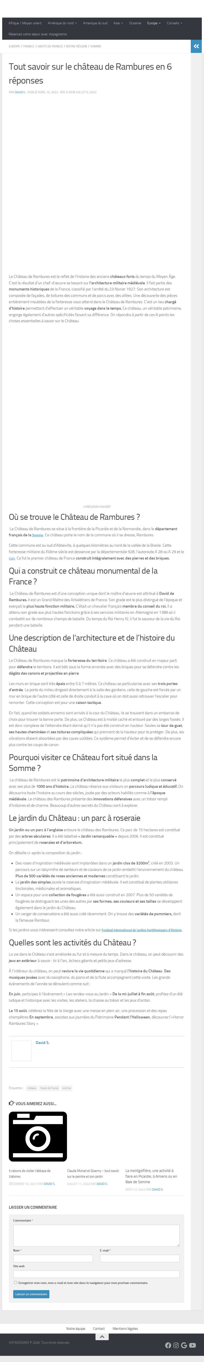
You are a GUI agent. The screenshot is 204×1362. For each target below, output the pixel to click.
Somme (106, 46)
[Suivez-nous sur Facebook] (168, 1352)
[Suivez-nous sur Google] (184, 1352)
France (31, 46)
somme (66, 1094)
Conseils (173, 23)
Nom (17, 1257)
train (13, 558)
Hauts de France (55, 46)
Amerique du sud (95, 23)
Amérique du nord (61, 23)
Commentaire (23, 1227)
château (32, 1094)
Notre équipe (75, 1335)
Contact (99, 1335)
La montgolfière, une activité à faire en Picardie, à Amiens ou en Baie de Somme (151, 1182)
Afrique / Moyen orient (25, 23)
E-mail (105, 1257)
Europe (152, 23)
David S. (20, 92)
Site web (19, 1272)
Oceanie (135, 23)
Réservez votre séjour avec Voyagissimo (38, 34)
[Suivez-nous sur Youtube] (192, 1352)
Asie (117, 23)
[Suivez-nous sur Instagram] (176, 1352)
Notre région (85, 46)
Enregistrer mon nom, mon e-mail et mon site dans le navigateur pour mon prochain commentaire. (83, 1289)
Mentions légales (125, 1335)
